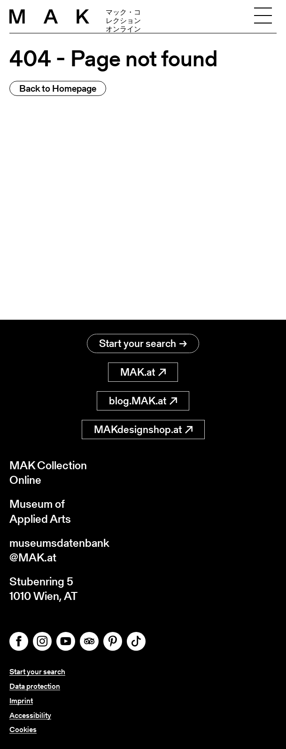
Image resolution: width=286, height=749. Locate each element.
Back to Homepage (57, 88)
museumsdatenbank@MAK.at (59, 550)
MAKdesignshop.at (143, 429)
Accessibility (30, 715)
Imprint (21, 700)
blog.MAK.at (143, 401)
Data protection (34, 686)
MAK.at (143, 372)
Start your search (143, 343)
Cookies (23, 729)
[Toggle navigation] (263, 16)
